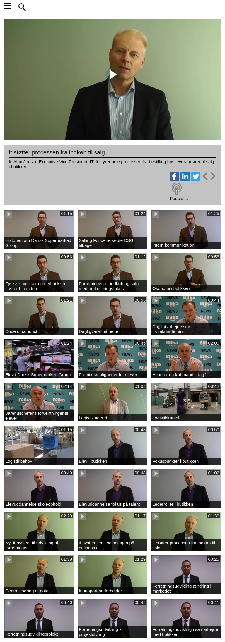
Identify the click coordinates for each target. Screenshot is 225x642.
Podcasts (179, 198)
